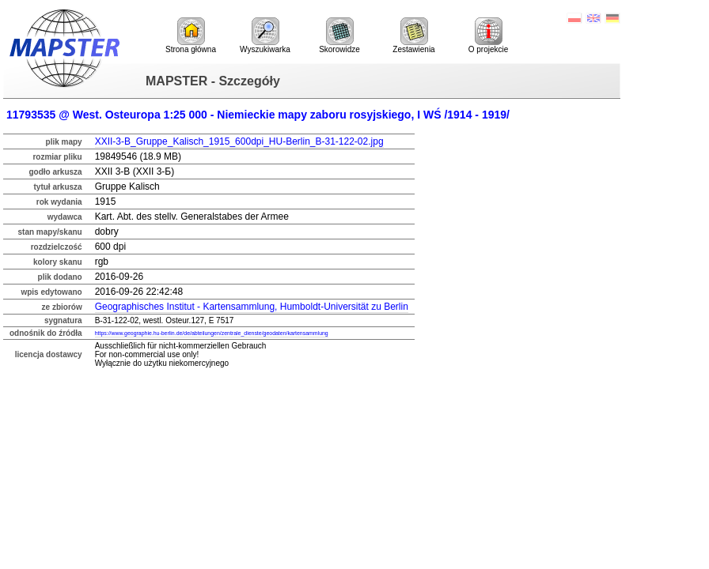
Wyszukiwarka (265, 35)
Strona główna (190, 35)
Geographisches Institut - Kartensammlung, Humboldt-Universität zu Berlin (251, 306)
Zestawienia (413, 35)
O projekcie (488, 35)
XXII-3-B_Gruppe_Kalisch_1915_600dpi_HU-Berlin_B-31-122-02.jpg (239, 141)
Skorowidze (339, 35)
